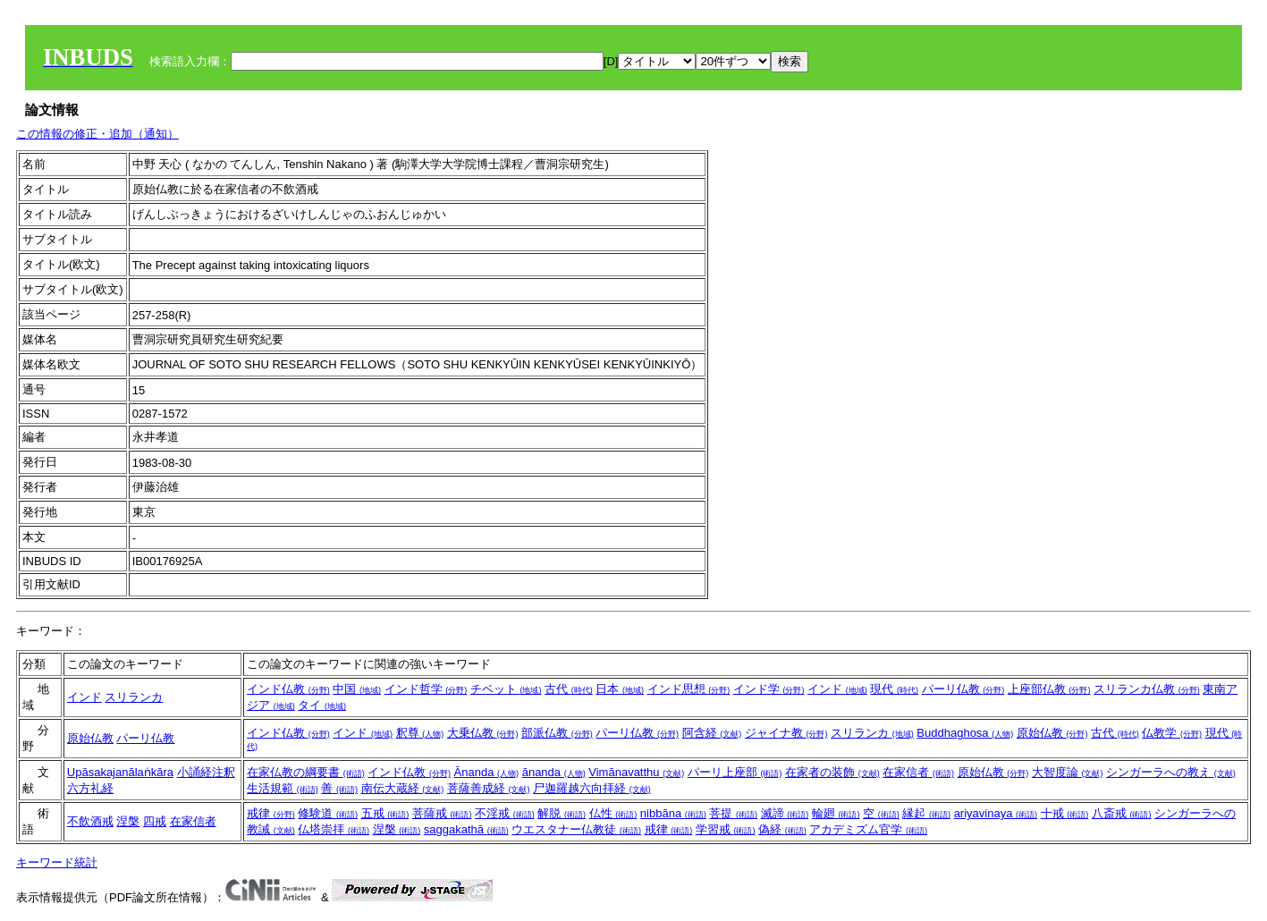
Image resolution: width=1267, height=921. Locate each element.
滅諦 (785, 813)
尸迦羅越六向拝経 (592, 788)
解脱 (561, 813)
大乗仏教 (483, 732)
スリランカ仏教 (1147, 689)
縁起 (926, 813)
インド (84, 697)
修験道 (328, 813)
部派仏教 (557, 732)
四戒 (154, 821)
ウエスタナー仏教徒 (576, 829)
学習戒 (726, 829)
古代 (569, 689)
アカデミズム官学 (868, 829)
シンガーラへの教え (1171, 772)
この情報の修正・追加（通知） (97, 133)
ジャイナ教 (786, 732)
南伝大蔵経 (402, 788)
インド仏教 (288, 689)
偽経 (782, 829)
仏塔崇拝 (333, 829)
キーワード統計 (56, 862)
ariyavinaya (995, 813)
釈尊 (420, 732)
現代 (894, 689)
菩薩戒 (442, 813)
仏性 (613, 813)
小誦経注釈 (206, 772)
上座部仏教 (1049, 689)
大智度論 (1067, 772)
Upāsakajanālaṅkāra (120, 772)
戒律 (271, 813)
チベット (506, 689)
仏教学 (1172, 732)
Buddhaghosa (964, 732)
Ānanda (486, 772)
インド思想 (689, 689)
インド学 (769, 689)
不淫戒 (505, 813)
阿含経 (712, 732)
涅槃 (127, 821)
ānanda (554, 772)
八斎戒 (1122, 813)
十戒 (1065, 813)
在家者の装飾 (832, 772)
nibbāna (673, 813)
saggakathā (466, 829)
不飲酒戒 (90, 821)
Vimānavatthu (636, 772)
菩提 (733, 813)
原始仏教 (90, 738)
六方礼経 (90, 788)
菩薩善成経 (488, 788)
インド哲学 (426, 689)
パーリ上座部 (735, 772)
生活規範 (282, 788)
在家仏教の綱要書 (306, 772)
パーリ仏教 (963, 689)
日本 (619, 689)
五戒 (385, 813)
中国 (357, 689)
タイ (322, 705)
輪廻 (836, 813)
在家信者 (918, 772)
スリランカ (134, 697)
